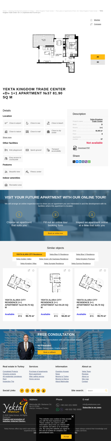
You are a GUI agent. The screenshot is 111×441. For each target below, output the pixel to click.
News (58, 374)
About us (85, 376)
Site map (85, 379)
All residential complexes (12, 376)
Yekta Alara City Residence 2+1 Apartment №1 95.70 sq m (90, 304)
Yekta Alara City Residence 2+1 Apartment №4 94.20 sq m (54, 304)
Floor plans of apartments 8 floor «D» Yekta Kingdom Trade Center (76, 11)
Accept (66, 437)
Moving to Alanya (62, 379)
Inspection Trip (8, 381)
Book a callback (49, 352)
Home (5, 11)
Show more (7, 137)
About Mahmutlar (62, 381)
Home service (34, 379)
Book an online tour (55, 233)
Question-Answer (62, 371)
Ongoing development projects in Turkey (21, 11)
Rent (5, 379)
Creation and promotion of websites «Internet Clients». (14, 420)
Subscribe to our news (92, 407)
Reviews (85, 374)
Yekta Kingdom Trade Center (45, 11)
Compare (97, 24)
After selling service (36, 376)
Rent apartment (35, 374)
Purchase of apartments (38, 371)
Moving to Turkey (62, 376)
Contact (85, 381)
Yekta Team (86, 371)
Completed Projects (10, 371)
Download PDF (84, 148)
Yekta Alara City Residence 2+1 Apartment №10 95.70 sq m (19, 304)
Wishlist (97, 20)
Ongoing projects (9, 374)
